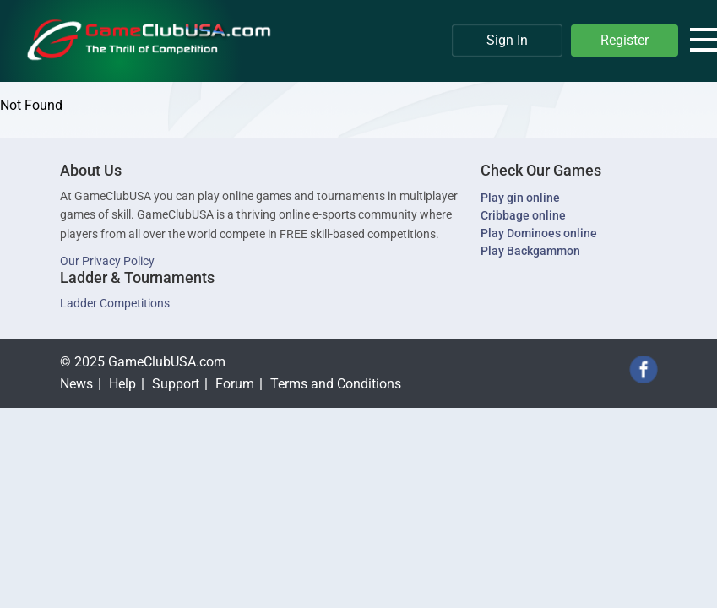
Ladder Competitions (115, 303)
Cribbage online (523, 215)
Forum (234, 384)
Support (175, 384)
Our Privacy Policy (107, 261)
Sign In (507, 40)
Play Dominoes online (539, 233)
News (76, 384)
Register (624, 40)
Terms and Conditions (335, 384)
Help (122, 384)
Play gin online (520, 198)
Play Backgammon (530, 251)
